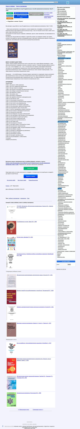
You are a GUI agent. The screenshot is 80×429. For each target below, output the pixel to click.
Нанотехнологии (62, 197)
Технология (60, 75)
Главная (59, 43)
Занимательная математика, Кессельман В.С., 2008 (29, 393)
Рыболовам (61, 241)
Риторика (60, 85)
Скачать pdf (30, 168)
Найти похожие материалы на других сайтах (36, 14)
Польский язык (61, 152)
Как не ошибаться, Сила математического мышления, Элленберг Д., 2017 (34, 343)
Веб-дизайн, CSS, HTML (63, 238)
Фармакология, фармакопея (64, 196)
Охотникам (60, 203)
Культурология (61, 113)
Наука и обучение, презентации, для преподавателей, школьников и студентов (65, 52)
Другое (59, 254)
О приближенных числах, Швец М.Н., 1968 (27, 221)
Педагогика (60, 78)
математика (23, 198)
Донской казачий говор (63, 159)
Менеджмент (61, 176)
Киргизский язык (62, 168)
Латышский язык (62, 150)
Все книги (59, 252)
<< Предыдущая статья (23, 409)
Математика (61, 59)
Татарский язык (61, 136)
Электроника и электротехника (65, 194)
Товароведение (61, 187)
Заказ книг (60, 217)
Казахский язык (61, 147)
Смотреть (9, 18)
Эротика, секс (61, 243)
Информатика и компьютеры (65, 65)
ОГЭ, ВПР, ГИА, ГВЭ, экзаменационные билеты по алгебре (64, 22)
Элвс (28, 198)
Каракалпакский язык (63, 171)
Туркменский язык (62, 170)
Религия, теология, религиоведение (66, 102)
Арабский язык (61, 144)
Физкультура (61, 97)
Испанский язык (62, 126)
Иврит (59, 161)
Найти (58, 255)
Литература (61, 62)
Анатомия (60, 81)
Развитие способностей (63, 225)
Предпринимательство (63, 185)
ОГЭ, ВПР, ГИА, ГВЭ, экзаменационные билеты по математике (64, 30)
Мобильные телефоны (63, 205)
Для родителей (61, 114)
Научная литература (63, 116)
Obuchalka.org (9, 426)
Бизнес (59, 184)
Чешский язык (61, 155)
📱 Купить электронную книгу (21, 16)
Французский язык (62, 124)
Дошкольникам (61, 56)
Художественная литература (65, 84)
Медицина (60, 230)
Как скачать (46, 14)
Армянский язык (62, 135)
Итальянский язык (62, 129)
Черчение (60, 90)
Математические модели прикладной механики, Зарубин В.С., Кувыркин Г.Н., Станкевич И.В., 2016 (35, 377)
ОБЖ (59, 87)
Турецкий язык (61, 146)
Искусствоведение (62, 73)
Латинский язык (61, 130)
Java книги (60, 219)
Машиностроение (62, 220)
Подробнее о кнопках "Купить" (15, 21)
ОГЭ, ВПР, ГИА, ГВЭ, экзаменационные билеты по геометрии (64, 26)
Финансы (60, 181)
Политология (61, 70)
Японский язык (61, 158)
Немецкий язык (61, 127)
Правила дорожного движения (65, 79)
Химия (59, 67)
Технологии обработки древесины (66, 212)
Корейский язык (61, 140)
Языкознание (61, 165)
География (60, 106)
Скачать (10, 13)
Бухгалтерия (61, 182)
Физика (60, 64)
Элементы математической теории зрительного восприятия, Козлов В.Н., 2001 (35, 307)
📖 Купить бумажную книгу (21, 13)
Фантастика (61, 235)
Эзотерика (60, 190)
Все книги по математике (63, 7)
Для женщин (61, 222)
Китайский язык (61, 162)
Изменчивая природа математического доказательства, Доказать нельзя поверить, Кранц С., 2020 (34, 359)
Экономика (60, 179)
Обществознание (62, 103)
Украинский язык (62, 132)
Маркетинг (60, 178)
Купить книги (30, 176)
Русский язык (61, 61)
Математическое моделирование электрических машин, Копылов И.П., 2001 (35, 275)
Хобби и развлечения (63, 193)
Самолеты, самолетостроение (65, 201)
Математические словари (63, 16)
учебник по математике (13, 198)
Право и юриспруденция (63, 94)
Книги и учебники (61, 55)
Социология (61, 76)
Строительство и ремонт (64, 206)
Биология (60, 68)
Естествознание (62, 108)
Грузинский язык (62, 167)
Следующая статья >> (38, 409)
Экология (60, 100)
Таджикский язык (62, 173)
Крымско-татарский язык (64, 141)
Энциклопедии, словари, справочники (66, 251)
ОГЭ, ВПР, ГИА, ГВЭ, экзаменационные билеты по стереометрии (64, 35)
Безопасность (61, 246)
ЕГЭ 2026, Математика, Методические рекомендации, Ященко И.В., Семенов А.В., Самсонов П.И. (35, 207)
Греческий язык (61, 149)
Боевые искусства (62, 249)
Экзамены (59, 50)
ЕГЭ (58, 48)
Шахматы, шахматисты (63, 227)
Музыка (60, 99)
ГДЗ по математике (62, 12)
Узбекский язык (61, 138)
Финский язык (61, 164)
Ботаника (60, 82)
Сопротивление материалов (64, 120)
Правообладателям (33, 180)
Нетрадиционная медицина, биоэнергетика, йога (64, 234)
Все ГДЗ (59, 47)
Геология (60, 216)
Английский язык (62, 123)
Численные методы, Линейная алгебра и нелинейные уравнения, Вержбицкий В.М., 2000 (35, 254)
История (60, 88)
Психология (61, 91)
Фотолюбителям (62, 191)
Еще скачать (10, 15)
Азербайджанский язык (63, 143)
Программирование (62, 228)
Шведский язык (61, 156)
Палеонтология (61, 105)
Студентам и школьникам (64, 111)
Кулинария (60, 247)
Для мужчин (61, 240)
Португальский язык (62, 153)
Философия (61, 93)
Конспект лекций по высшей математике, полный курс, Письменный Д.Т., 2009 (35, 290)
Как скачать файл (11, 180)
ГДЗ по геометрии (61, 11)
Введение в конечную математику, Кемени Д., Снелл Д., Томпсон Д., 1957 (34, 323)
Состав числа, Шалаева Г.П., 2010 (25, 237)
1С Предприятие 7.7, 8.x (63, 237)
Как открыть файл (48, 12)
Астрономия (61, 96)
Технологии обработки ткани (64, 208)
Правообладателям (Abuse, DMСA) (48, 17)
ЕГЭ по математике (62, 14)
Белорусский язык (62, 133)
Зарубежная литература (63, 110)
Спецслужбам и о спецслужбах (65, 231)
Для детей (60, 72)
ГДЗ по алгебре (61, 9)
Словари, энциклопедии (63, 244)
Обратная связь (61, 257)
